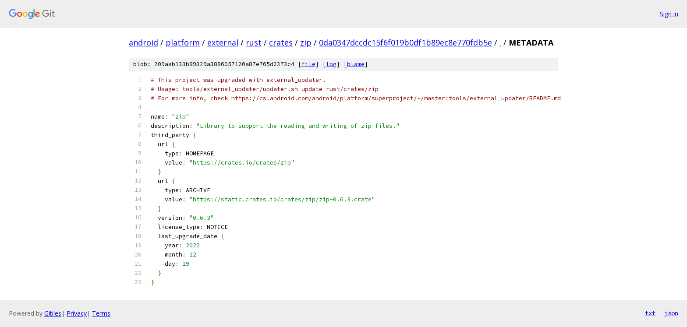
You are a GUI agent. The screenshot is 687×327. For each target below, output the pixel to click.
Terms (101, 313)
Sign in (669, 14)
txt (650, 313)
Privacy (77, 313)
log (331, 64)
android (143, 42)
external (222, 42)
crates (281, 42)
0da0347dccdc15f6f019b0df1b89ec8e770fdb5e (405, 42)
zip (306, 42)
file (308, 64)
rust (254, 42)
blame (356, 64)
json (671, 313)
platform (183, 42)
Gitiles (52, 313)
